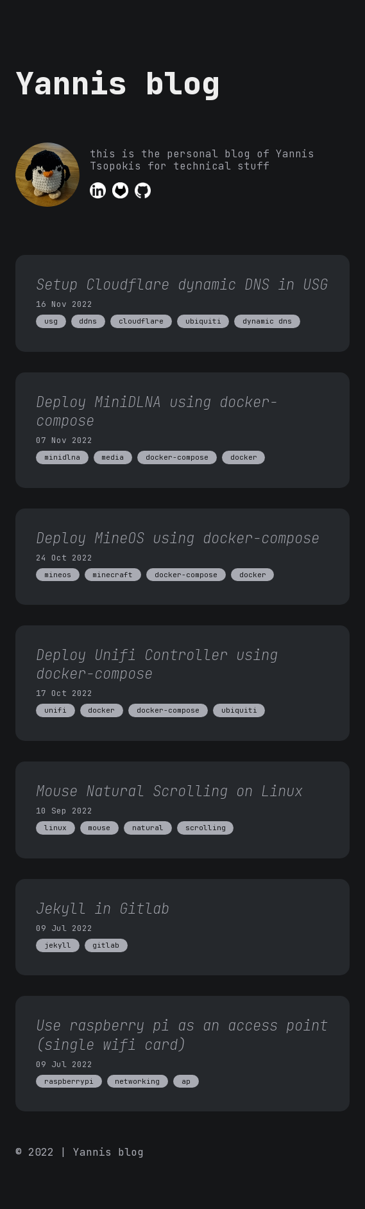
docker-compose (177, 457)
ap (186, 1081)
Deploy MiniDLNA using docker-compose (157, 411)
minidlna (62, 457)
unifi (55, 710)
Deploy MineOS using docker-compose (177, 538)
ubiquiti (203, 321)
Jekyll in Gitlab (102, 908)
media (112, 457)
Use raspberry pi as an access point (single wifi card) (182, 1035)
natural (148, 827)
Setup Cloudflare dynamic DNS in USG (182, 284)
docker (243, 457)
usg (51, 321)
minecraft (112, 574)
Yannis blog (117, 83)
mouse (99, 827)
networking (137, 1081)
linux (55, 827)
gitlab (105, 945)
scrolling (205, 827)
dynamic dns (267, 321)
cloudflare (141, 321)
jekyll (57, 945)
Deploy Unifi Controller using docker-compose (157, 664)
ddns (88, 321)
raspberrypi (69, 1081)
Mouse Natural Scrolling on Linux (169, 791)
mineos (57, 574)
